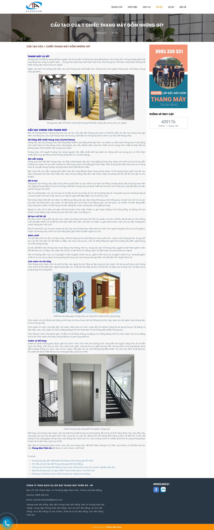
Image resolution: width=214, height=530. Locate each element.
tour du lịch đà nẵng (79, 507)
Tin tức (159, 7)
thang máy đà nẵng (37, 504)
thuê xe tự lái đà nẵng (75, 511)
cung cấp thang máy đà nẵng (49, 507)
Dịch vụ (147, 7)
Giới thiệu (132, 7)
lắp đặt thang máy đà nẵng (64, 504)
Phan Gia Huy (114, 526)
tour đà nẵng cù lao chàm (47, 511)
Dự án (171, 7)
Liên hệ (182, 7)
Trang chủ (116, 7)
